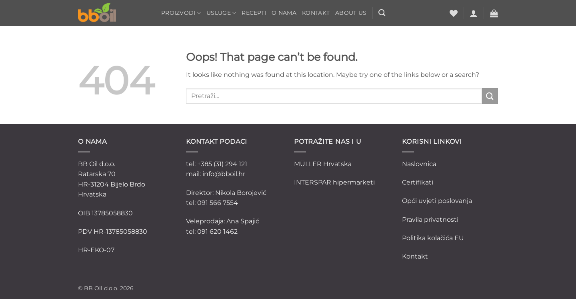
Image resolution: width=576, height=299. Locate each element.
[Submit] (490, 96)
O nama (284, 12)
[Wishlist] (454, 13)
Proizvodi (181, 13)
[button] (474, 13)
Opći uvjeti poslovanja (437, 201)
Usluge (221, 13)
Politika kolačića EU (433, 238)
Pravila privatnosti (430, 219)
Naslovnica (419, 164)
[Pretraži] (381, 13)
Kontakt (316, 12)
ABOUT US (350, 12)
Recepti (254, 12)
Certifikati (417, 182)
